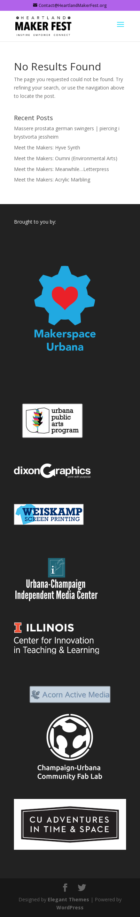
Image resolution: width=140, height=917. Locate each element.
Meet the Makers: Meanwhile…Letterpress (61, 169)
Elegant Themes (68, 899)
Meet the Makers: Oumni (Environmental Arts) (65, 158)
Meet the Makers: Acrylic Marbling (52, 179)
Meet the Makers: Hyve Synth (47, 147)
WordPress (70, 907)
